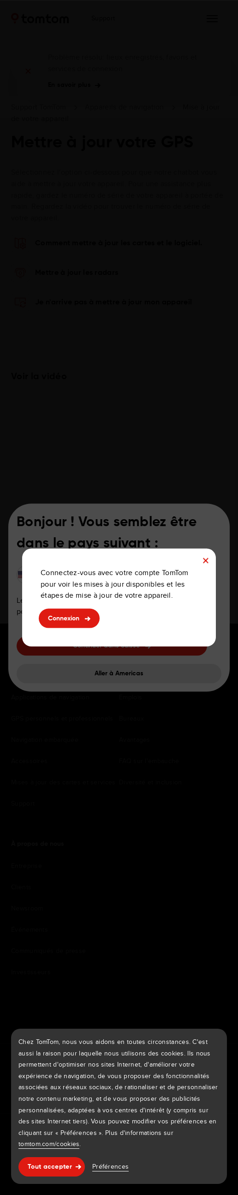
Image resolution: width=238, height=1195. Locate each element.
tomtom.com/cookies (48, 1143)
